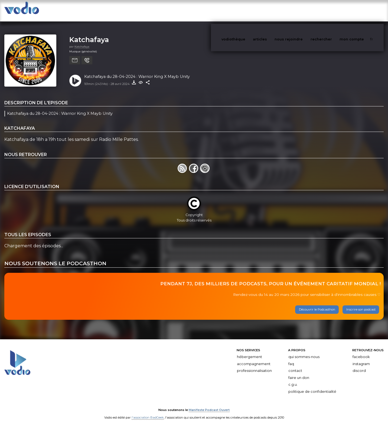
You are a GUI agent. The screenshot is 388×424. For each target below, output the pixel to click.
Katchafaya (89, 34)
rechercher (331, 10)
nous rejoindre (300, 10)
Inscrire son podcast (361, 304)
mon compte (360, 10)
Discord (359, 365)
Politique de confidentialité (312, 386)
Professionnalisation (254, 365)
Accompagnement (253, 358)
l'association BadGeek (148, 412)
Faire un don (298, 372)
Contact (295, 365)
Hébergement (249, 351)
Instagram (361, 358)
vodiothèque (246, 10)
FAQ (291, 358)
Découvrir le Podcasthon (317, 304)
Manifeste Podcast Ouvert (209, 404)
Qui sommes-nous (303, 351)
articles (272, 10)
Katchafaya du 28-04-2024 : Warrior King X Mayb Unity (137, 71)
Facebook (361, 351)
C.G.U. (293, 379)
